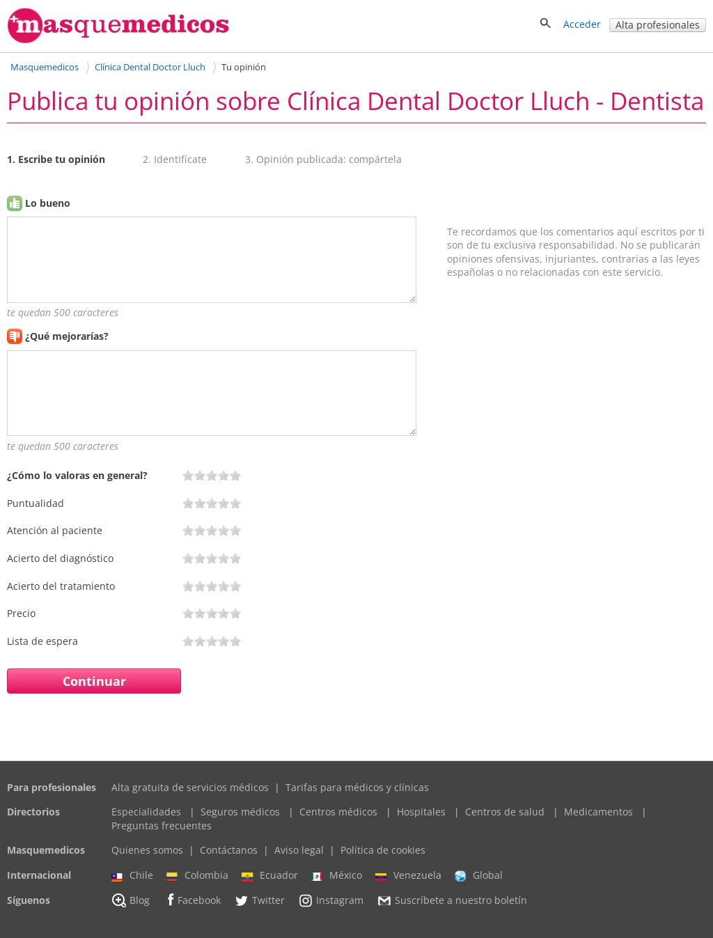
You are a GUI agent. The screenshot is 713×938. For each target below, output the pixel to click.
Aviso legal (299, 850)
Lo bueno (47, 203)
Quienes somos (147, 850)
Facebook (192, 900)
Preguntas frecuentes (161, 825)
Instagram (330, 900)
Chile (132, 875)
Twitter (259, 900)
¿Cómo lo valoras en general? (77, 475)
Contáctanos (229, 850)
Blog (130, 900)
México (336, 875)
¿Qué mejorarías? (67, 336)
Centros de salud (504, 811)
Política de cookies (382, 850)
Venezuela (408, 875)
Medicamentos (598, 811)
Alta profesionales (658, 24)
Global (479, 875)
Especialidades (146, 811)
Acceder (582, 24)
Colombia (197, 875)
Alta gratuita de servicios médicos (190, 787)
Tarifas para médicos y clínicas (357, 787)
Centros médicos (338, 811)
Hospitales (421, 811)
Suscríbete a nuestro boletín (452, 900)
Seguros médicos (240, 811)
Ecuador (270, 875)
